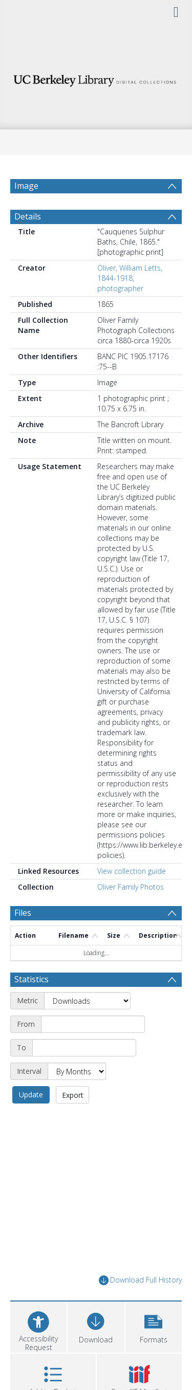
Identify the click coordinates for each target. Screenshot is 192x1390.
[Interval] (77, 1096)
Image (26, 185)
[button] (153, 1350)
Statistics (31, 1003)
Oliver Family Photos (130, 911)
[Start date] (93, 1048)
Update (31, 1119)
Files (22, 937)
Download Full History (140, 1304)
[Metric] (87, 1025)
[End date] (84, 1072)
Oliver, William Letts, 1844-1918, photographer (129, 303)
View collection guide (131, 895)
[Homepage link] (96, 78)
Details (27, 241)
